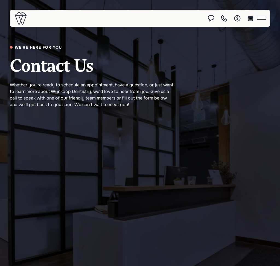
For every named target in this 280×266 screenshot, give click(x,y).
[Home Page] (20, 18)
